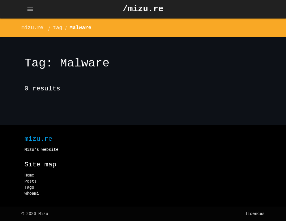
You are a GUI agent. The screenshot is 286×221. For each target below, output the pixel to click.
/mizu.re (142, 9)
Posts (31, 181)
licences (255, 213)
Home (29, 175)
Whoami (32, 193)
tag (57, 28)
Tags (29, 187)
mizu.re (32, 28)
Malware (81, 28)
